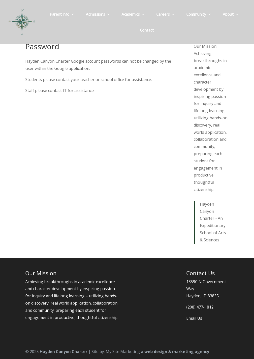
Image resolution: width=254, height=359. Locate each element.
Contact (147, 30)
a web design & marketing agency (175, 351)
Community (196, 14)
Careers (163, 14)
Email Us (194, 318)
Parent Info (59, 14)
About (228, 14)
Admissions (95, 14)
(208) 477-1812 (200, 307)
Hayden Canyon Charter (63, 351)
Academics (131, 14)
